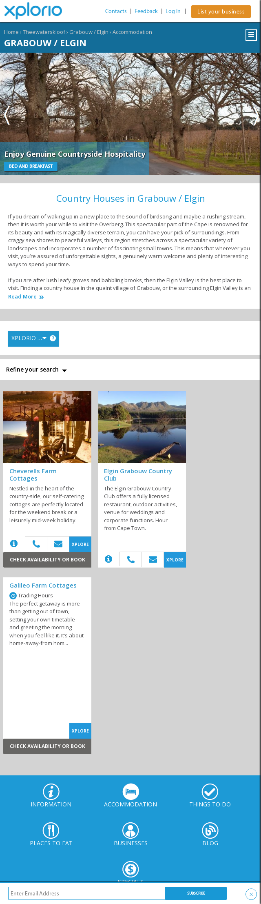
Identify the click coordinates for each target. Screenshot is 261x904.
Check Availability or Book (47, 559)
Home (11, 32)
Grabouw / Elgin (88, 32)
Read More (22, 296)
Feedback (146, 11)
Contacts (116, 11)
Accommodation (132, 32)
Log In (173, 11)
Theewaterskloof (44, 32)
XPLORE (80, 544)
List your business (221, 11)
